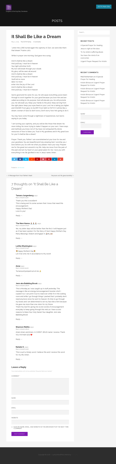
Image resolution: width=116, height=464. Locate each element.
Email (13, 408)
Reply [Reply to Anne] (18, 276)
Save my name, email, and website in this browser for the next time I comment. (41, 427)
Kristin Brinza (86, 83)
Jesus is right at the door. (90, 49)
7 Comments (37, 42)
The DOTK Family (26, 42)
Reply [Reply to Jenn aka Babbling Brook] (18, 319)
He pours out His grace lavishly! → (62, 175)
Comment (15, 376)
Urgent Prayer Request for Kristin (94, 61)
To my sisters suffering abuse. (92, 52)
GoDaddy (74, 455)
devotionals (20, 167)
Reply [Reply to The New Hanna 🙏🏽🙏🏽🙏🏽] (18, 238)
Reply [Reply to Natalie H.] (18, 359)
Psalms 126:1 (26, 50)
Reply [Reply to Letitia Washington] (18, 258)
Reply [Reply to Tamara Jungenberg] (18, 215)
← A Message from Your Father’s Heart (19, 175)
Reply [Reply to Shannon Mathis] (18, 339)
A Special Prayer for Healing (91, 45)
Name (13, 398)
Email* (91, 125)
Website (14, 418)
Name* (91, 116)
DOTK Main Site (104, 6)
